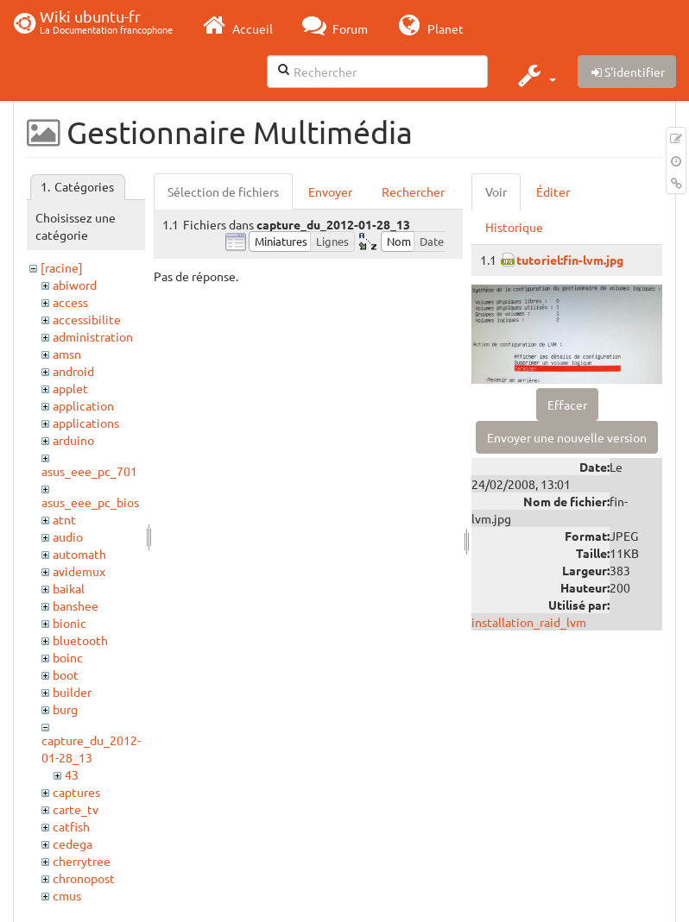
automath (79, 553)
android (73, 371)
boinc (68, 657)
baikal (69, 588)
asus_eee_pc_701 (89, 471)
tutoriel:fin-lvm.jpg (569, 259)
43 (72, 774)
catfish (71, 826)
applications (86, 422)
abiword (75, 284)
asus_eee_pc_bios (90, 502)
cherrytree (82, 861)
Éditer (553, 191)
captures (76, 792)
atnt (64, 519)
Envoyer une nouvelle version (567, 437)
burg (65, 709)
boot (66, 674)
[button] (535, 75)
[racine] (62, 267)
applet (70, 388)
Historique (514, 227)
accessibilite (87, 319)
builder (72, 691)
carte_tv (75, 809)
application (83, 405)
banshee (75, 605)
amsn (67, 353)
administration (93, 336)
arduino (73, 440)
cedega (72, 843)
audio (68, 536)
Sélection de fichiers (223, 191)
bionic (69, 622)
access (70, 302)
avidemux (79, 571)
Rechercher (413, 191)
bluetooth (80, 640)
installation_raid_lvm (528, 622)
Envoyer (330, 191)
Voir (496, 191)
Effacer (567, 404)
